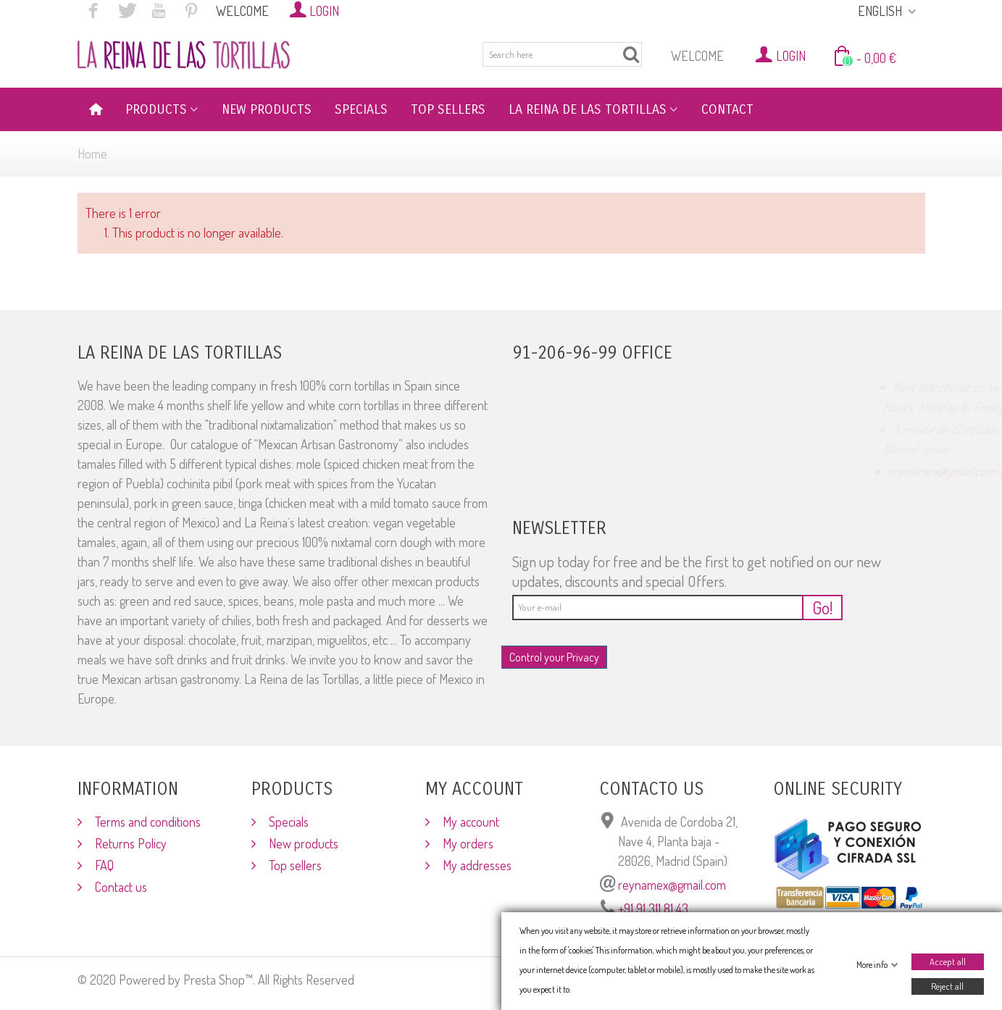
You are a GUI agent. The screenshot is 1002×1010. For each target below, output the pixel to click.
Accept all (947, 961)
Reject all (947, 986)
